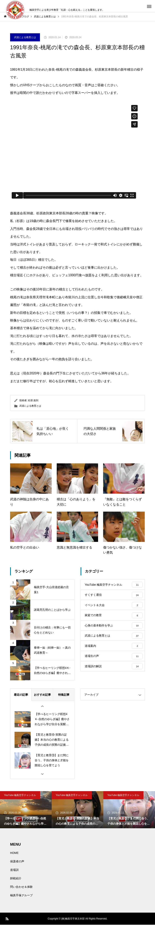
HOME (14, 861)
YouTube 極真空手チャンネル (20, 803)
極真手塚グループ (21, 903)
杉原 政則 (33, 400)
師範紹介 (15, 886)
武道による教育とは (25, 37)
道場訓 (14, 878)
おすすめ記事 (42, 703)
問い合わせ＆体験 (21, 895)
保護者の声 (17, 869)
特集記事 (63, 703)
